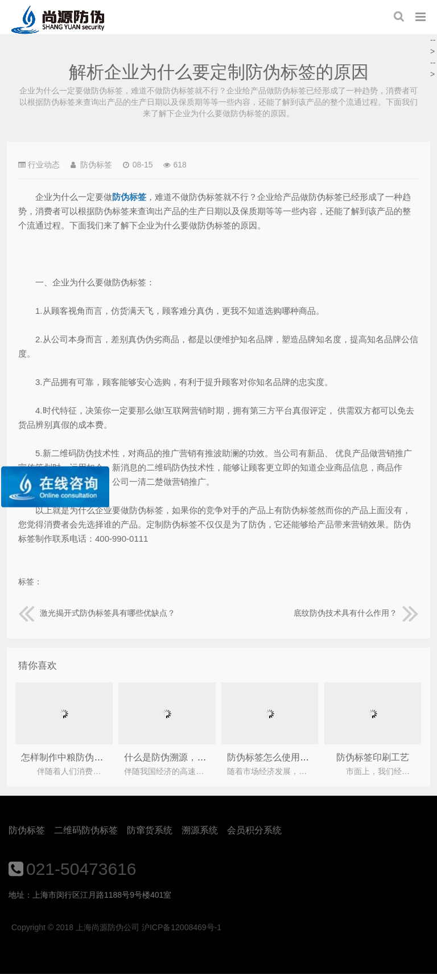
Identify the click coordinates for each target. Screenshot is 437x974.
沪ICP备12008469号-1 (181, 927)
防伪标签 (27, 830)
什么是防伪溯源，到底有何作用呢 (192, 757)
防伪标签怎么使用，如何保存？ (290, 757)
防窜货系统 (149, 830)
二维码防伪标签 (86, 830)
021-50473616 (81, 869)
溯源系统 (200, 830)
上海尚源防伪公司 (57, 20)
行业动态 (44, 164)
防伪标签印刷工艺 (372, 757)
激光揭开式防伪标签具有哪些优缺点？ (96, 612)
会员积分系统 (254, 830)
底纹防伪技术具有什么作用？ (356, 612)
